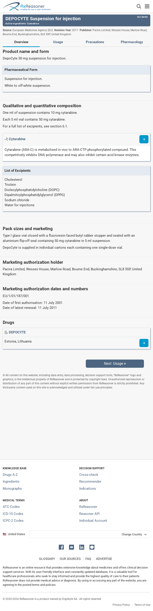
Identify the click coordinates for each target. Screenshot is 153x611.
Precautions (95, 42)
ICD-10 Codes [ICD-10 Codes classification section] (13, 514)
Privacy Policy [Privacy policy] (121, 604)
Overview (21, 42)
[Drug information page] (143, 343)
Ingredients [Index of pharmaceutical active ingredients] (11, 481)
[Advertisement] (76, 424)
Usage (58, 42)
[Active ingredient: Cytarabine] (17, 139)
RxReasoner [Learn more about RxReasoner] (88, 507)
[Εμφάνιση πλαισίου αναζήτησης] (139, 6)
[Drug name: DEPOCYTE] (17, 332)
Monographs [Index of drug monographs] (12, 489)
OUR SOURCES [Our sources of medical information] (70, 559)
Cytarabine (33, 23)
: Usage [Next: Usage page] (115, 363)
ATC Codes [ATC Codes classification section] (11, 507)
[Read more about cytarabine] (143, 139)
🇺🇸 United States (14, 534)
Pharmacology (132, 42)
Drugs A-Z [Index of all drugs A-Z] (10, 475)
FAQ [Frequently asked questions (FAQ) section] (88, 559)
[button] (62, 547)
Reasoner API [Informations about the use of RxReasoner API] (89, 514)
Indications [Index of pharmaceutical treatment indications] (87, 489)
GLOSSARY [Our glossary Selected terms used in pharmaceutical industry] (47, 559)
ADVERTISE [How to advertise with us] (104, 559)
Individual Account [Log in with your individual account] (93, 521)
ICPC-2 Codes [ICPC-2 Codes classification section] (13, 521)
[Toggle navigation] (147, 6)
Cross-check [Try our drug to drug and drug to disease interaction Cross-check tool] (88, 475)
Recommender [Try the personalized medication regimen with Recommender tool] (90, 481)
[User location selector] (89, 534)
